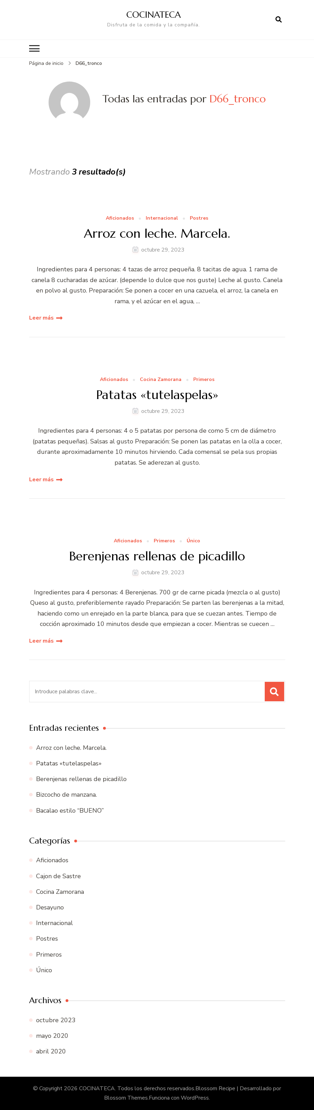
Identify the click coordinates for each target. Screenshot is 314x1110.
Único (193, 541)
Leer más (41, 318)
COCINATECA (153, 14)
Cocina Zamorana (160, 379)
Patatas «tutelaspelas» (157, 394)
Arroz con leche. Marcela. (157, 233)
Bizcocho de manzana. (66, 794)
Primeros (203, 379)
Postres (199, 218)
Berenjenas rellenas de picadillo (157, 556)
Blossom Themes (126, 1098)
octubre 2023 (56, 1020)
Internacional (162, 218)
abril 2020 (51, 1051)
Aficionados (120, 218)
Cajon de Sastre (58, 876)
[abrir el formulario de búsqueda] (278, 19)
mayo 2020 (52, 1036)
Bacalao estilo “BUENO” (70, 810)
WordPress (195, 1098)
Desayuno (50, 907)
